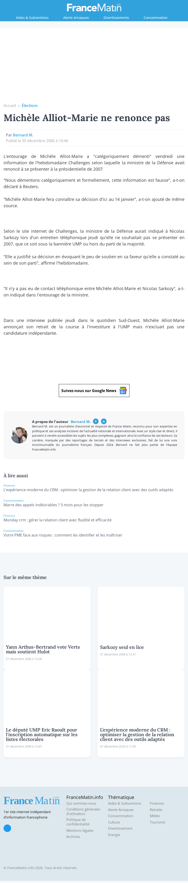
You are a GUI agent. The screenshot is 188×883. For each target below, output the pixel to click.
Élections (30, 105)
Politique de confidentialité (77, 822)
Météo (155, 816)
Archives (73, 836)
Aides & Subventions (32, 17)
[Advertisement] (94, 67)
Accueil (10, 105)
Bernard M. (23, 135)
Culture (114, 822)
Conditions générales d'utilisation (83, 811)
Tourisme (157, 822)
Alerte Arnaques (76, 17)
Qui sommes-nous (81, 803)
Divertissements (116, 17)
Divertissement (120, 828)
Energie (66, 27)
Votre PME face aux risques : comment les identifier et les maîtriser (63, 535)
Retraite (121, 27)
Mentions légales (79, 830)
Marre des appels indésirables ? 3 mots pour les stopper (54, 504)
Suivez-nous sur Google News (94, 390)
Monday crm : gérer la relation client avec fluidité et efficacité (58, 520)
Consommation (155, 17)
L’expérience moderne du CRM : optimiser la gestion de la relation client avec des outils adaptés (88, 489)
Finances (94, 27)
